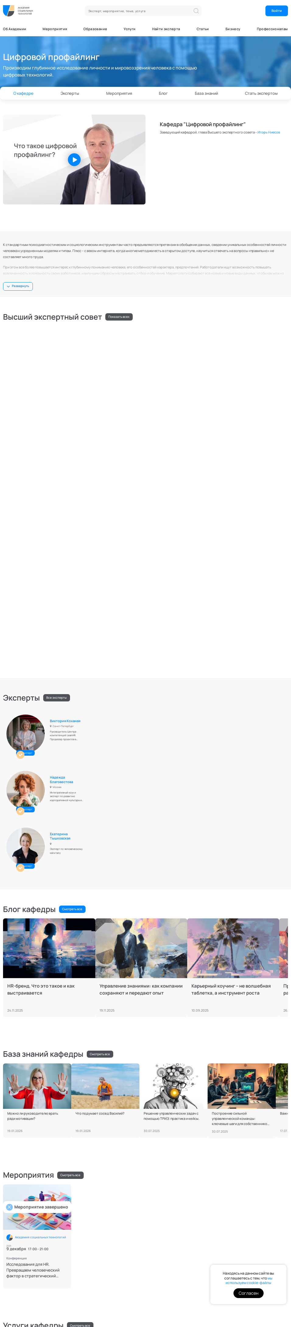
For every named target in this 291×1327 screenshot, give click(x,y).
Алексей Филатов (216, 983)
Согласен (248, 1293)
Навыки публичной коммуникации (135, 997)
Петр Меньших (64, 387)
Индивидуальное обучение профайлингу (221, 1000)
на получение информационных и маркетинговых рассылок (254, 1240)
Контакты (81, 1287)
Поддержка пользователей (48, 1287)
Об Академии (14, 28)
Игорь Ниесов (269, 132)
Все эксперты (56, 459)
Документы (12, 1287)
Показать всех (118, 317)
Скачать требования (168, 1151)
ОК (269, 1211)
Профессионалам (272, 28)
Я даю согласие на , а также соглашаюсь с (251, 1226)
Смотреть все (72, 551)
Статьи (203, 28)
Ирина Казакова (257, 336)
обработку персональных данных (251, 1224)
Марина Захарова (162, 387)
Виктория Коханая (67, 479)
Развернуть (20, 286)
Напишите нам (18, 1210)
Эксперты (70, 93)
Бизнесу (233, 28)
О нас (155, 1209)
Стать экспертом (120, 1151)
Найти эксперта (166, 28)
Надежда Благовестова (159, 481)
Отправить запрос (125, 1258)
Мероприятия (55, 28)
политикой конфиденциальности (249, 1228)
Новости (117, 1215)
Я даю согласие (254, 1240)
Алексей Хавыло (162, 336)
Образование (95, 28)
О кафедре (23, 93)
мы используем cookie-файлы (249, 1281)
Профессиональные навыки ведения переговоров (47, 1000)
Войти (277, 10)
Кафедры (158, 1215)
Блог (163, 93)
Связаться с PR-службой (26, 1252)
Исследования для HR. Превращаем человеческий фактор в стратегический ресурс (33, 912)
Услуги (129, 28)
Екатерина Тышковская (254, 481)
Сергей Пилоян (257, 387)
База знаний (206, 93)
